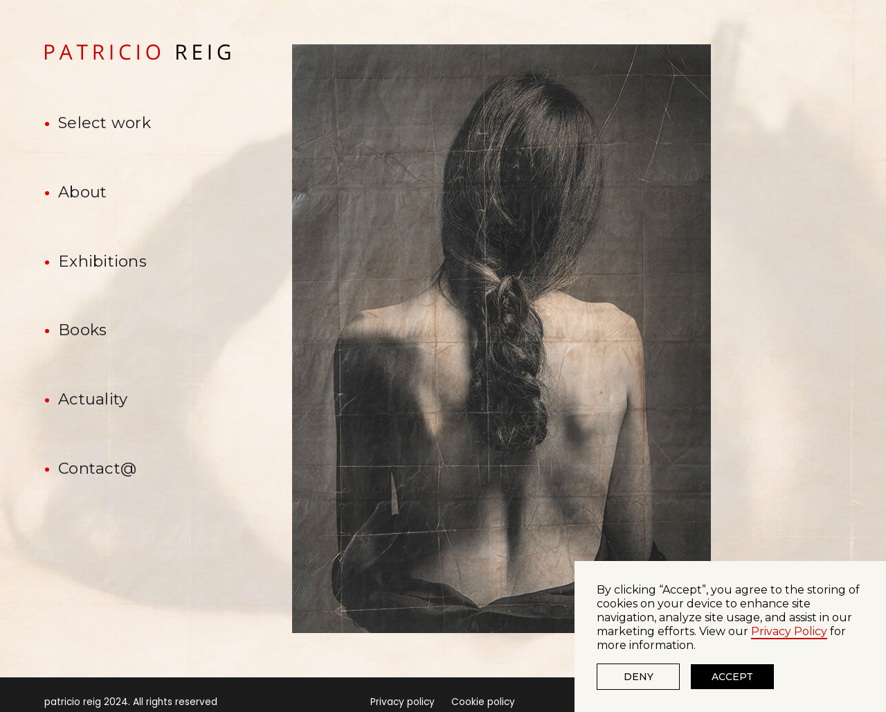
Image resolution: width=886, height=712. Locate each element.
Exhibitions (102, 261)
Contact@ (97, 468)
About (82, 192)
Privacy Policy (789, 631)
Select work (104, 122)
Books (82, 329)
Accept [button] (732, 676)
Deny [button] (638, 676)
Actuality (92, 399)
